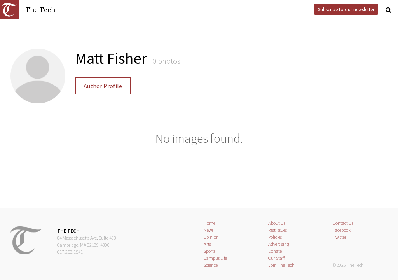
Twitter (339, 237)
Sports (209, 251)
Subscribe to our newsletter (346, 9)
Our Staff (276, 258)
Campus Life (215, 258)
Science (211, 265)
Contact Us (343, 223)
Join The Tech (281, 265)
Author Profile (103, 86)
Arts (207, 244)
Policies (275, 237)
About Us (276, 223)
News (208, 230)
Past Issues (277, 230)
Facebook (342, 230)
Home (209, 223)
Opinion (211, 237)
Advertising (278, 244)
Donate (275, 251)
